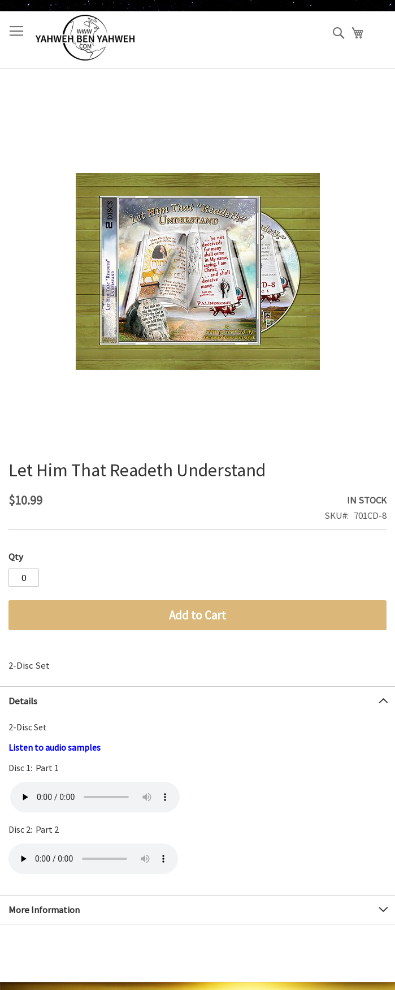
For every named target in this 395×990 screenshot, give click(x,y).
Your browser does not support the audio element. (95, 797)
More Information (44, 909)
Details (22, 701)
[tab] (197, 700)
